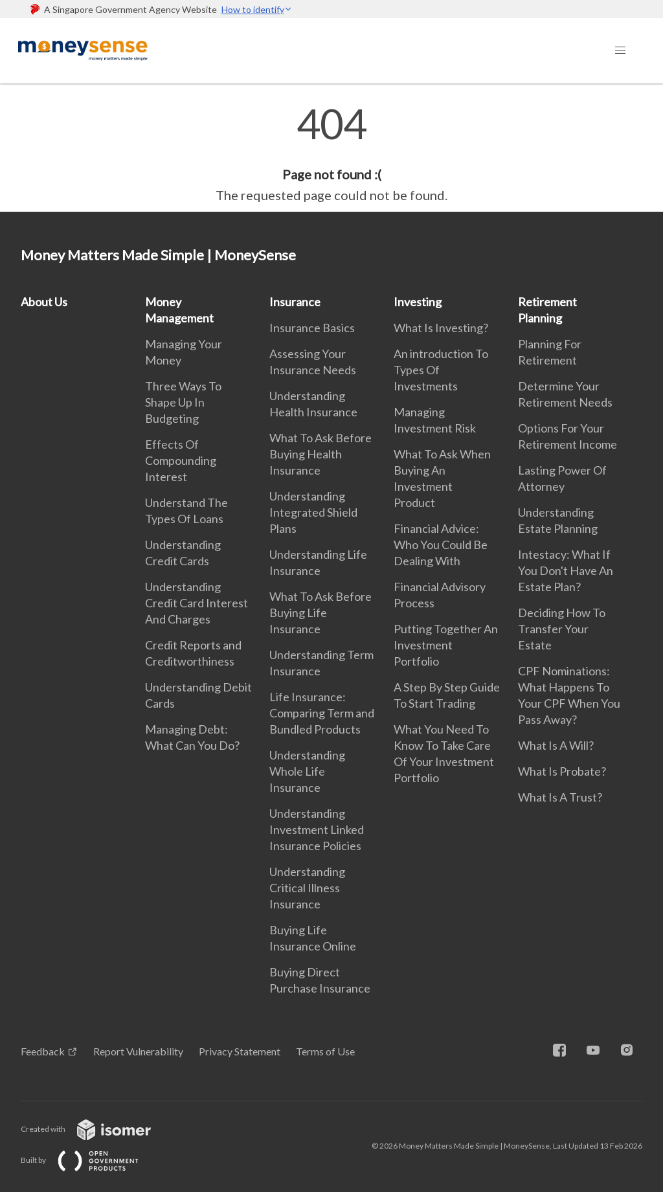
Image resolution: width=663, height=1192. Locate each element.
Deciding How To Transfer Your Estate (561, 628)
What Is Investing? (441, 327)
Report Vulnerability (138, 1051)
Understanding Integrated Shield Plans (313, 512)
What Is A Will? (556, 745)
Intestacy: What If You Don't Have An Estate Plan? (565, 570)
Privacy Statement (239, 1051)
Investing (418, 302)
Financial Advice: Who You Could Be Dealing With (441, 544)
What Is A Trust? (560, 797)
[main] (331, 154)
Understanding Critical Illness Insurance (307, 887)
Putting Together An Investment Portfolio (446, 645)
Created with (96, 1129)
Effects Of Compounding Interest (180, 460)
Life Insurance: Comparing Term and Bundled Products (321, 713)
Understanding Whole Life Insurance (307, 771)
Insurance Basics (312, 327)
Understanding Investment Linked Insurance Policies (316, 829)
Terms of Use (325, 1051)
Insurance (294, 302)
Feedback (43, 1051)
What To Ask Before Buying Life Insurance (320, 612)
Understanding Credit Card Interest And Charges (196, 602)
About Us (44, 302)
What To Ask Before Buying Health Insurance (320, 454)
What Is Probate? (562, 771)
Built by (90, 1160)
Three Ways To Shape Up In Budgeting (183, 402)
